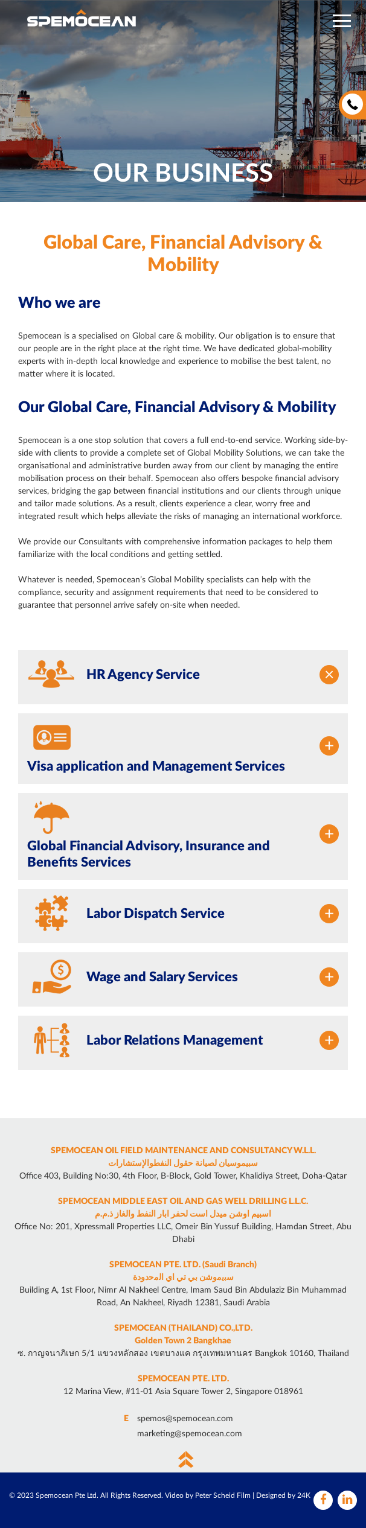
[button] (342, 21)
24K (303, 1495)
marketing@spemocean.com (189, 1434)
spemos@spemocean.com (185, 1419)
